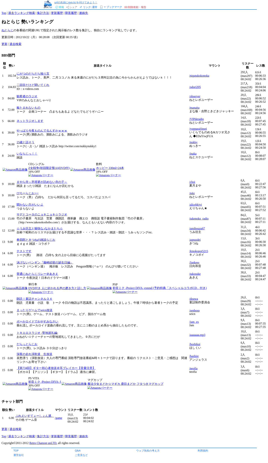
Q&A (78, 450)
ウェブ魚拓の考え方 (148, 450)
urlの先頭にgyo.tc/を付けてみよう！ (75, 2)
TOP (16, 450)
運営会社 (18, 455)
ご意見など (81, 455)
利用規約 (203, 450)
